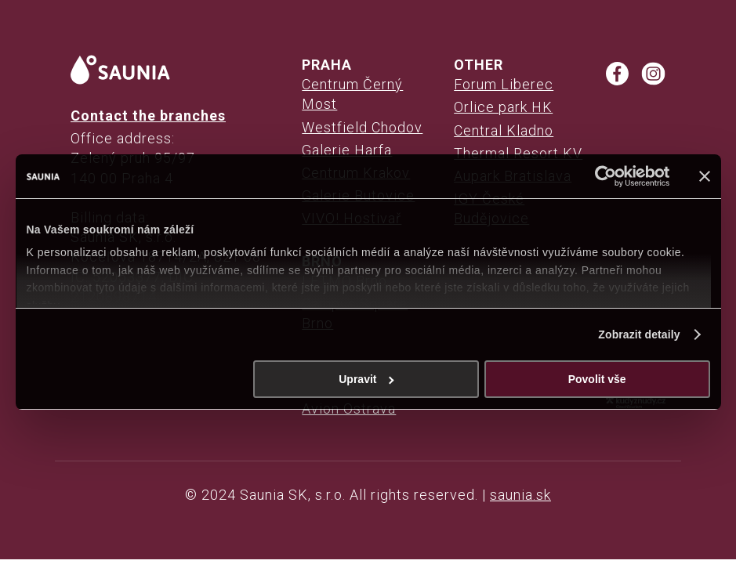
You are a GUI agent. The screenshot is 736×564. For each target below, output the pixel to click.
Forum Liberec (503, 84)
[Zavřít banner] (704, 176)
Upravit (366, 379)
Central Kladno (503, 130)
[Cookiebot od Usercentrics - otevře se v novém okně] (601, 176)
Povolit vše (597, 379)
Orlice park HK (503, 107)
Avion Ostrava (349, 408)
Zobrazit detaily (639, 334)
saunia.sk (520, 494)
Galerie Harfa (347, 150)
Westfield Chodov (362, 127)
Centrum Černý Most (352, 94)
